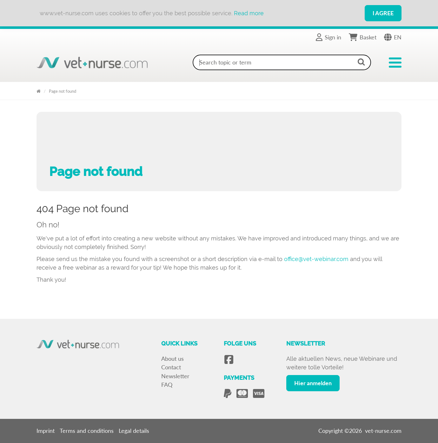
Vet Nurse (38, 90)
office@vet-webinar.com (316, 259)
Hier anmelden (313, 382)
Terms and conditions (87, 430)
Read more (249, 13)
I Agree (383, 13)
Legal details (134, 430)
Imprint (45, 430)
